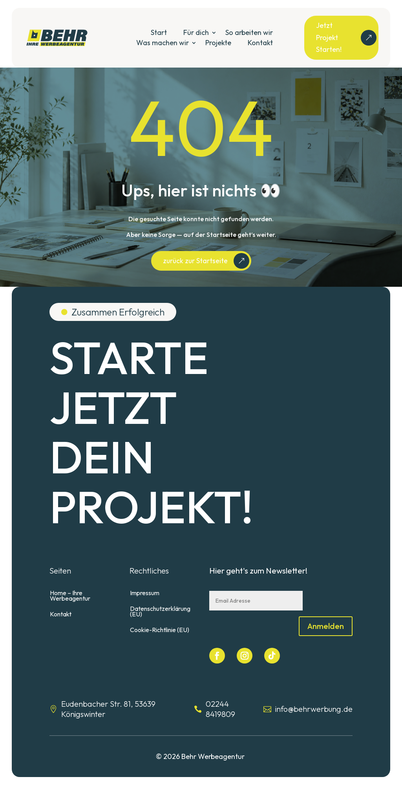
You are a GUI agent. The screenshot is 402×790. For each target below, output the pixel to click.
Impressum (144, 605)
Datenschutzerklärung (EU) (160, 624)
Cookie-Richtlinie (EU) (159, 642)
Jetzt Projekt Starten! (329, 37)
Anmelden (325, 638)
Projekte (218, 42)
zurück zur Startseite (195, 272)
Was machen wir (162, 42)
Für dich (196, 32)
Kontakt (260, 42)
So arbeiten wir (249, 32)
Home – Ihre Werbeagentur (70, 608)
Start (159, 32)
